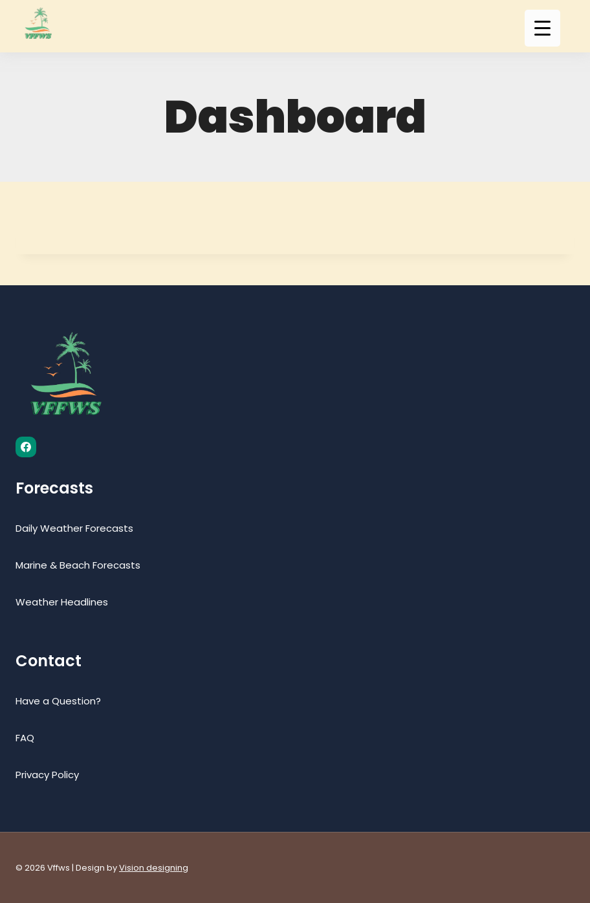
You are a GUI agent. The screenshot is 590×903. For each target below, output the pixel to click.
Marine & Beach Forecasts (78, 565)
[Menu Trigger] (542, 28)
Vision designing (153, 868)
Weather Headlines (62, 602)
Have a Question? (58, 701)
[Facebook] (26, 447)
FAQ (25, 738)
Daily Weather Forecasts (74, 528)
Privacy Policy (47, 774)
